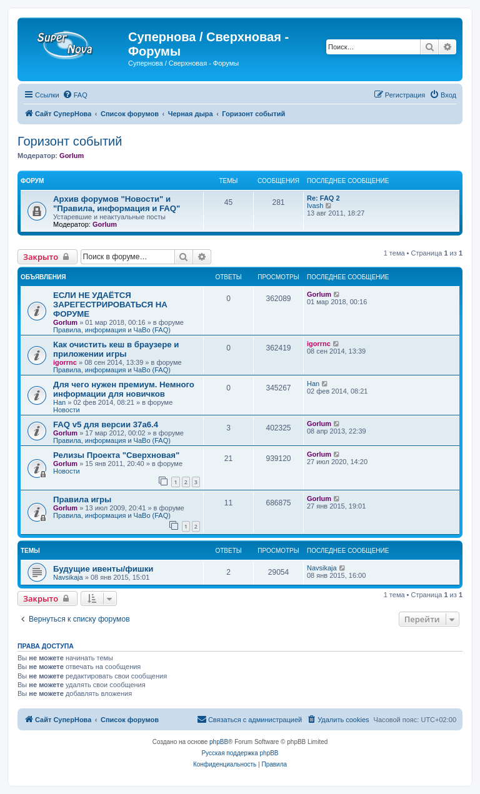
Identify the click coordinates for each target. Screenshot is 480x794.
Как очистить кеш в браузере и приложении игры (116, 349)
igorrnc (65, 362)
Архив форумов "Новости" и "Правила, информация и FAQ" (116, 203)
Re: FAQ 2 (323, 198)
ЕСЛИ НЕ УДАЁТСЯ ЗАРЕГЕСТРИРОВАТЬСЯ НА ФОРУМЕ (110, 304)
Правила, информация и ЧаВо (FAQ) (112, 330)
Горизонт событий (70, 141)
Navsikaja (68, 577)
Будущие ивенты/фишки (103, 568)
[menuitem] (75, 94)
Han (59, 402)
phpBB (218, 741)
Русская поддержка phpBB (239, 753)
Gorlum (71, 155)
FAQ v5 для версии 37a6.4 (105, 424)
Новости (66, 410)
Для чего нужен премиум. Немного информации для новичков (123, 389)
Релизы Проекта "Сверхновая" (116, 455)
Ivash (315, 205)
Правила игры (82, 499)
